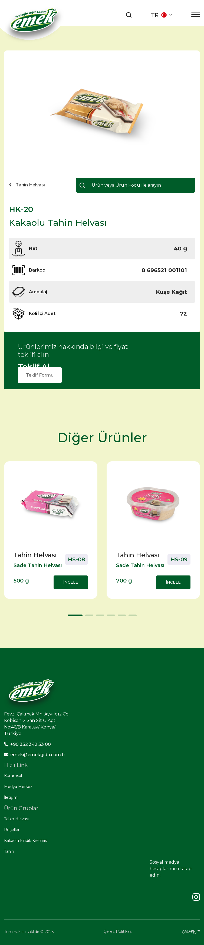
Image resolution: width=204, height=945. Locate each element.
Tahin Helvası (16, 818)
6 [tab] (131, 617)
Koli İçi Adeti (43, 313)
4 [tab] (109, 617)
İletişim (11, 797)
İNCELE (70, 582)
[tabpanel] (50, 530)
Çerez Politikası (118, 931)
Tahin (9, 851)
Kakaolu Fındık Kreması (26, 840)
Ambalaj (38, 291)
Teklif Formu (40, 375)
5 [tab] (120, 617)
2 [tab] (88, 617)
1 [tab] (70, 617)
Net (33, 248)
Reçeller (11, 829)
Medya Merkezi (18, 786)
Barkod (37, 270)
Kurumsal (13, 775)
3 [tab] (98, 617)
